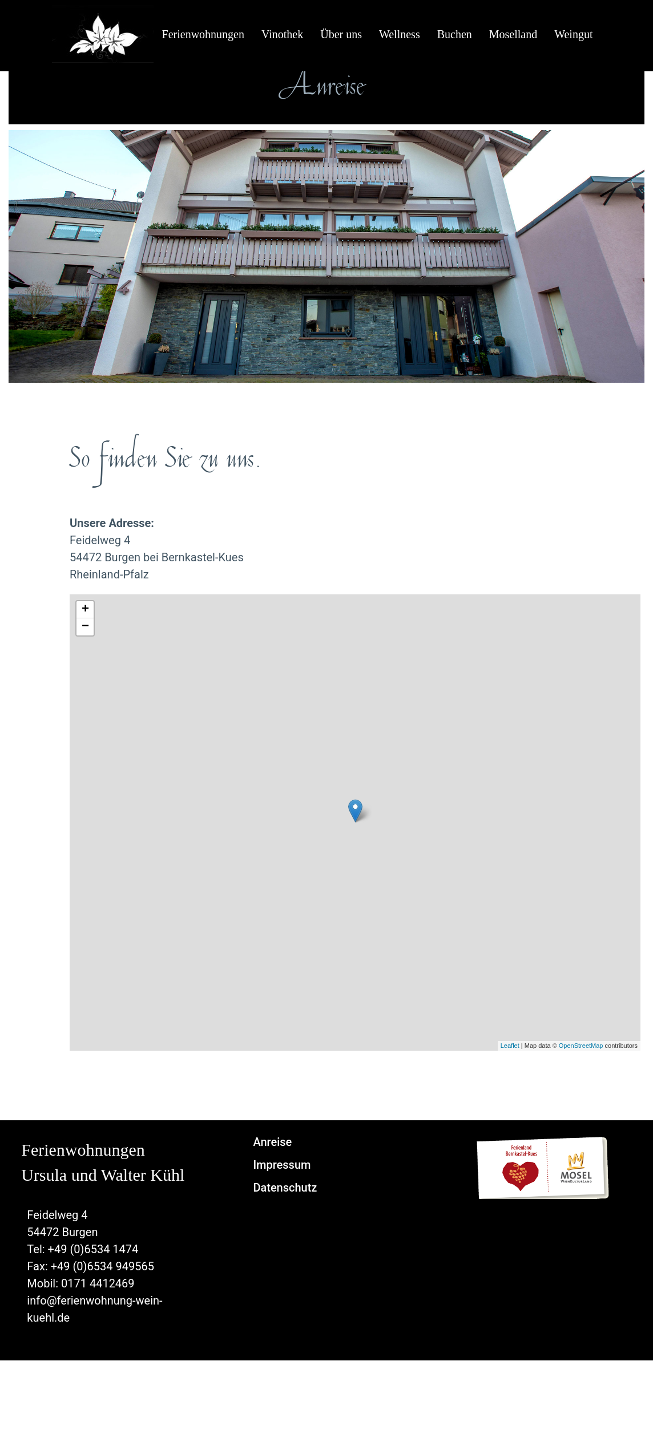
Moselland (513, 34)
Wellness (399, 34)
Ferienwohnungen (203, 34)
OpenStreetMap (581, 1045)
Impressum (282, 1165)
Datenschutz (285, 1187)
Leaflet (510, 1045)
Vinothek (282, 34)
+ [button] (85, 609)
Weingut (573, 34)
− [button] (85, 626)
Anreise (272, 1142)
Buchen (454, 34)
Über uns (341, 34)
